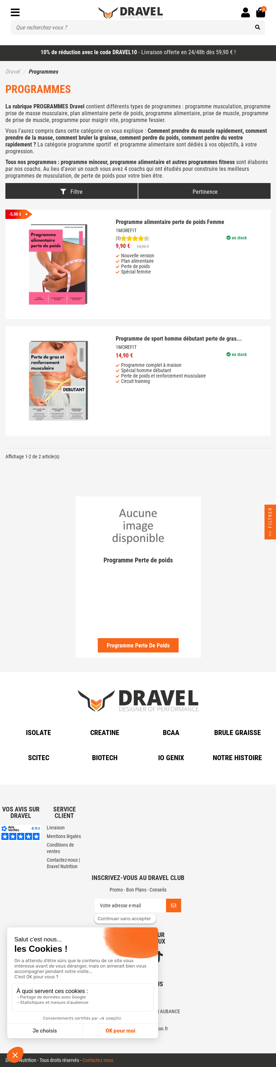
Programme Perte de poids (138, 645)
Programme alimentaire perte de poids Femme (170, 222)
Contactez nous (97, 1060)
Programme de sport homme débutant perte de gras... (179, 338)
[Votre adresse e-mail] (130, 905)
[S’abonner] (173, 905)
